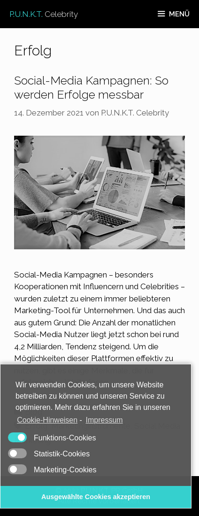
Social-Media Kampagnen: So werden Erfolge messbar (91, 87)
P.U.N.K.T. (43, 14)
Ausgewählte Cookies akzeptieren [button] (95, 497)
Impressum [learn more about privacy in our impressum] (104, 420)
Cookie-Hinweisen (47, 420)
